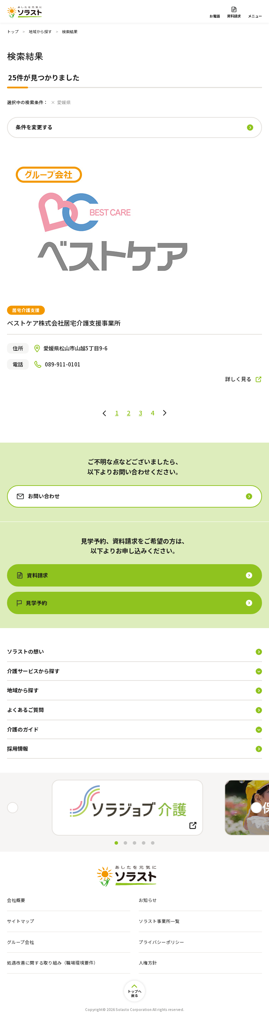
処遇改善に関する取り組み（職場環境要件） (52, 963)
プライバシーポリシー (161, 942)
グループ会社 (20, 942)
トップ (13, 31)
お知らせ (148, 900)
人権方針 (148, 963)
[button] (256, 807)
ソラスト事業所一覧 (159, 921)
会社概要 (16, 900)
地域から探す (40, 31)
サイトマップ (20, 921)
